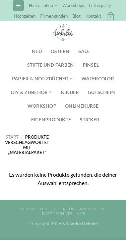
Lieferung (64, 208)
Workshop (41, 106)
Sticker (89, 119)
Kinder (70, 92)
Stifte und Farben (50, 65)
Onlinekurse (82, 106)
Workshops (73, 5)
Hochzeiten (25, 16)
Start (12, 137)
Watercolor (97, 78)
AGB (81, 213)
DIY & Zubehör (31, 92)
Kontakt (93, 16)
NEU (37, 51)
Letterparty (100, 5)
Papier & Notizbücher (42, 78)
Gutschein (101, 92)
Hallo (34, 5)
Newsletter (33, 208)
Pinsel (91, 65)
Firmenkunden (54, 16)
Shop (50, 5)
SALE (84, 51)
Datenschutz (57, 213)
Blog (76, 16)
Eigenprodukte (51, 119)
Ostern (60, 51)
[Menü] (18, 5)
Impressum (92, 208)
